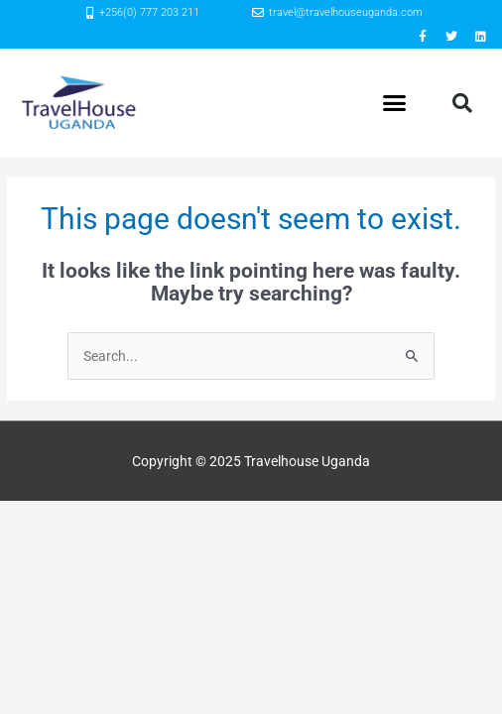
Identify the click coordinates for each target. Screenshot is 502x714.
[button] (395, 103)
